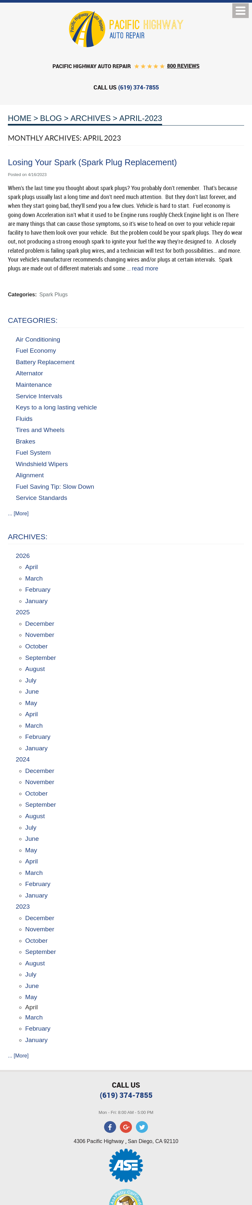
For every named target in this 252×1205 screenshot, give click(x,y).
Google (126, 1127)
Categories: (32, 320)
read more (145, 268)
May (31, 703)
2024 (23, 759)
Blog (51, 118)
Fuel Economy (36, 350)
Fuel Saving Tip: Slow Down (55, 486)
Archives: (28, 537)
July (30, 680)
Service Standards (41, 497)
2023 (23, 906)
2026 (23, 555)
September (40, 657)
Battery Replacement (45, 362)
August (35, 668)
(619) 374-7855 (126, 1095)
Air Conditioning (38, 339)
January (36, 601)
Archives (91, 118)
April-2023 (140, 118)
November (39, 634)
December (39, 623)
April (31, 566)
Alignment (30, 475)
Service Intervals (39, 396)
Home (20, 118)
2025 (23, 612)
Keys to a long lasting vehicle (56, 407)
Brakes (25, 441)
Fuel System (33, 452)
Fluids (24, 418)
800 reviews (183, 65)
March (34, 578)
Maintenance (34, 384)
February (38, 589)
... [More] (18, 513)
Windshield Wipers (42, 464)
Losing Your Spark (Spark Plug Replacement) (92, 162)
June (32, 691)
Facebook (110, 1127)
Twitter (142, 1127)
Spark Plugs (53, 294)
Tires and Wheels (40, 429)
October (36, 646)
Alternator (29, 373)
